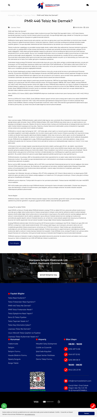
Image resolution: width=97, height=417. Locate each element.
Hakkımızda (13, 344)
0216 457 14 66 (72, 349)
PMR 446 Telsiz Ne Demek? (19, 306)
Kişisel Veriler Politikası (45, 355)
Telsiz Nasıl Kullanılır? (17, 298)
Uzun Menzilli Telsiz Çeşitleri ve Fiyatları (24, 333)
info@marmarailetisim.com (76, 381)
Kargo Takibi (13, 363)
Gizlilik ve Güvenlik (43, 348)
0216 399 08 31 (72, 360)
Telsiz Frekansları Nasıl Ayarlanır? (21, 302)
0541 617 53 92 (72, 355)
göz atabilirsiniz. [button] (29, 414)
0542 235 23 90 (72, 370)
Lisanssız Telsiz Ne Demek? (19, 329)
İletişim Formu (14, 352)
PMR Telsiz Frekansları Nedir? (20, 310)
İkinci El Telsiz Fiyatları (17, 317)
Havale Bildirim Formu (17, 355)
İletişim (11, 348)
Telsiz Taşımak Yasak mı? (18, 321)
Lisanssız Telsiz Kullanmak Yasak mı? (23, 337)
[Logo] (48, 5)
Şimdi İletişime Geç (48, 275)
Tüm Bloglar (14, 243)
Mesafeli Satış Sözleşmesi (46, 344)
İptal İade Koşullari (43, 352)
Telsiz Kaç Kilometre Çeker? (19, 325)
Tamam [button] (86, 413)
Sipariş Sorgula (14, 359)
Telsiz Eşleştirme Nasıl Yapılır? (20, 313)
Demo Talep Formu (44, 359)
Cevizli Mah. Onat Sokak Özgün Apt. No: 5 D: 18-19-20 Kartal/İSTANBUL (76, 388)
